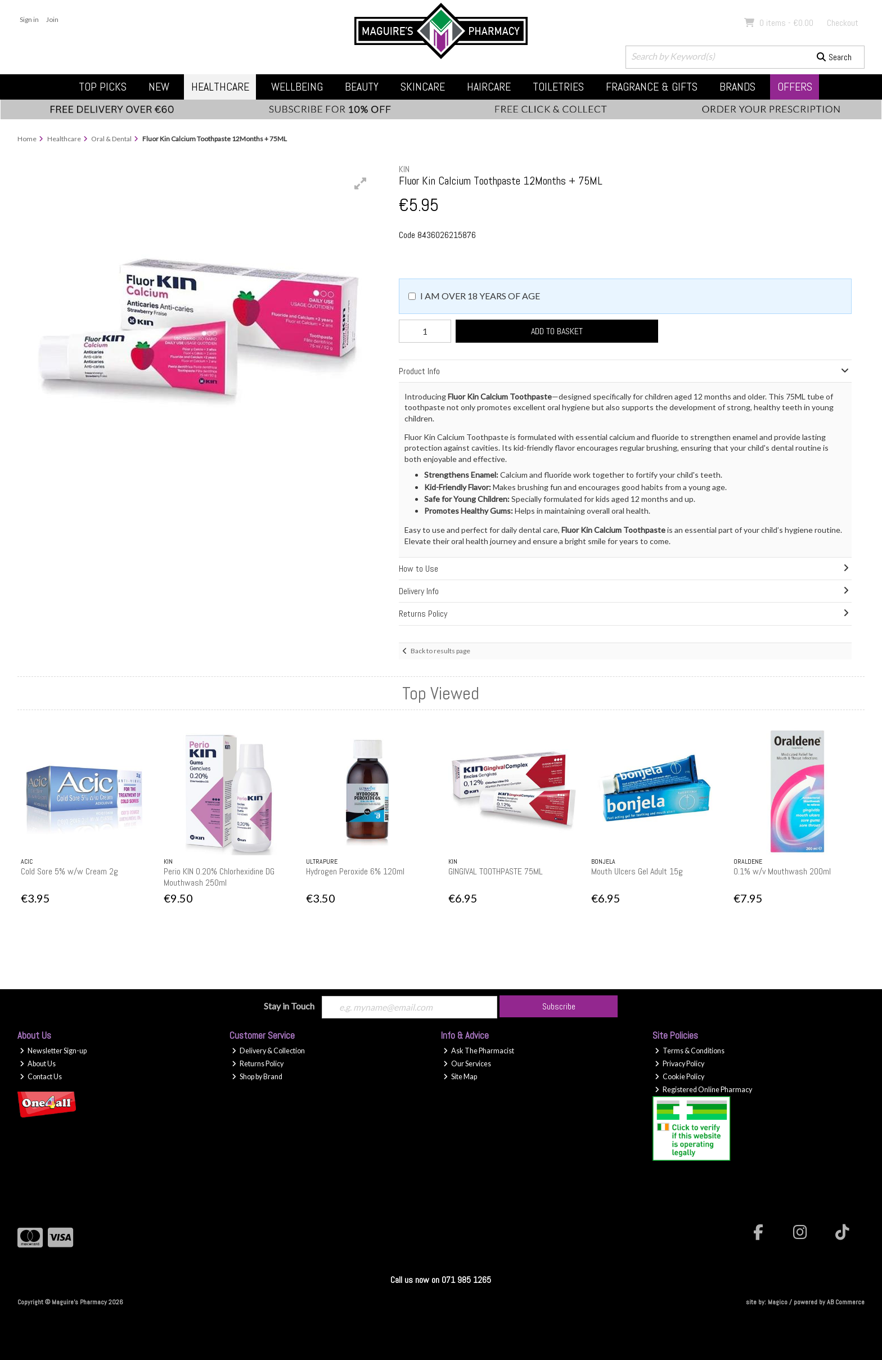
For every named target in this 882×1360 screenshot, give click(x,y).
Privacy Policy (679, 1064)
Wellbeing (297, 86)
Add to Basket (555, 331)
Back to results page (440, 651)
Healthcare (220, 86)
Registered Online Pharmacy (703, 1089)
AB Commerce (846, 1302)
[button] (361, 183)
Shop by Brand (257, 1076)
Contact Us (41, 1076)
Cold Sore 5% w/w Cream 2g (69, 871)
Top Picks (103, 86)
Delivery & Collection (268, 1051)
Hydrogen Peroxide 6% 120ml (355, 871)
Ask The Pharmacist (478, 1051)
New (158, 86)
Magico (778, 1302)
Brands (737, 86)
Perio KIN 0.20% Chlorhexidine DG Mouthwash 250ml (219, 876)
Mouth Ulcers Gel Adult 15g (637, 871)
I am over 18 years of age (480, 295)
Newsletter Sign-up (53, 1051)
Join (52, 19)
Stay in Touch (289, 1005)
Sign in (29, 19)
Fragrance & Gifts (652, 86)
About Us (38, 1064)
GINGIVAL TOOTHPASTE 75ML (495, 871)
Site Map (460, 1076)
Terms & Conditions (689, 1051)
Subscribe (558, 1006)
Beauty (362, 86)
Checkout (842, 23)
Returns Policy (258, 1064)
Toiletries (558, 86)
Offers (794, 86)
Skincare (422, 86)
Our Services (467, 1064)
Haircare (489, 86)
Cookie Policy (679, 1076)
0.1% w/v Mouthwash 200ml (782, 871)
